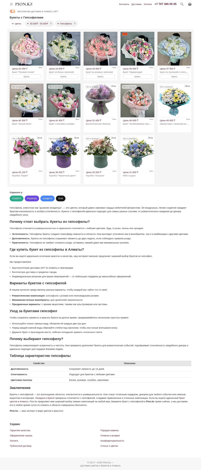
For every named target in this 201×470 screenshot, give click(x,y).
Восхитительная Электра (98, 124)
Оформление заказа (21, 435)
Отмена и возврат (110, 435)
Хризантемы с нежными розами (175, 124)
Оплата (148, 4)
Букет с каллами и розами (61, 124)
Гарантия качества (20, 430)
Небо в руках (129, 175)
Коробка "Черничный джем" (62, 175)
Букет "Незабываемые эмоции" (138, 124)
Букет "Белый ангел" (22, 124)
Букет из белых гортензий (61, 72)
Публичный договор (20, 445)
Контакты (124, 4)
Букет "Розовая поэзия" (23, 72)
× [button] (51, 23)
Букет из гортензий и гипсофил (175, 72)
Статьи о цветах (109, 445)
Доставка (136, 4)
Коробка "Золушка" (95, 175)
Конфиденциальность (112, 440)
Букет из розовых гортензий (99, 72)
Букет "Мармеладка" (133, 72)
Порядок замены (109, 430)
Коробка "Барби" (20, 175)
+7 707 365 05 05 (166, 4)
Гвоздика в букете (45, 398)
